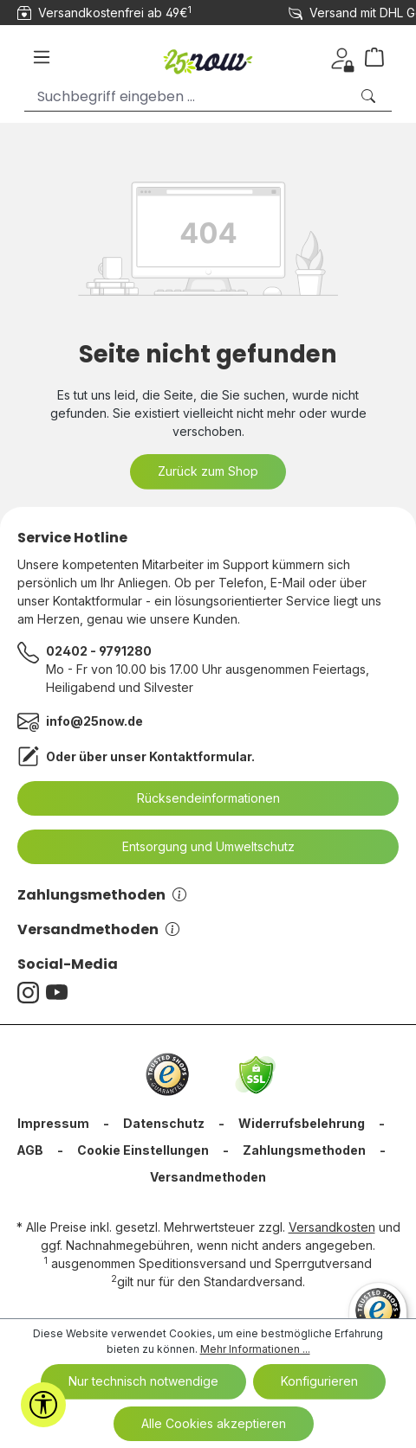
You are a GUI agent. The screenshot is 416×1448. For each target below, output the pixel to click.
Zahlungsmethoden (101, 895)
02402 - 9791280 (99, 651)
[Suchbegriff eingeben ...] (186, 96)
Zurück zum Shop (208, 471)
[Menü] (41, 57)
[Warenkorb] (381, 57)
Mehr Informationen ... (255, 1348)
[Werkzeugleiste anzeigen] (43, 1404)
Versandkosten (332, 1227)
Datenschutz (164, 1123)
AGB (29, 1150)
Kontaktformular (200, 756)
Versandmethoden (98, 929)
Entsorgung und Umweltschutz (198, 847)
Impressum (53, 1123)
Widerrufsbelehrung (301, 1123)
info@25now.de (94, 721)
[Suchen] (370, 96)
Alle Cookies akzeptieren (213, 1423)
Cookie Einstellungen (143, 1150)
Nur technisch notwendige (143, 1381)
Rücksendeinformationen (197, 798)
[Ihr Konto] (342, 57)
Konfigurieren (319, 1381)
